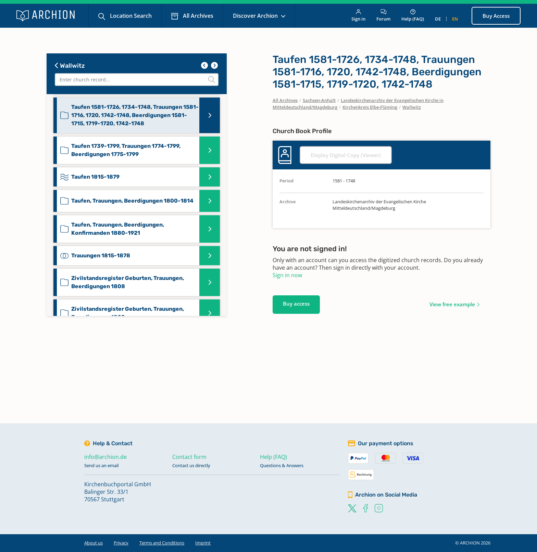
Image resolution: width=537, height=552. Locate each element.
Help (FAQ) (412, 15)
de (438, 19)
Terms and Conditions (161, 543)
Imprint (203, 543)
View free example (452, 304)
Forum (383, 15)
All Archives (197, 16)
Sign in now (287, 275)
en (455, 19)
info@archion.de (105, 457)
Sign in (358, 15)
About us (93, 543)
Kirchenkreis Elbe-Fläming (369, 107)
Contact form (189, 457)
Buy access (296, 303)
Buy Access (496, 15)
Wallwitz (70, 65)
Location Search (130, 16)
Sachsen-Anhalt (319, 100)
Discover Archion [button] (256, 16)
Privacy (121, 543)
